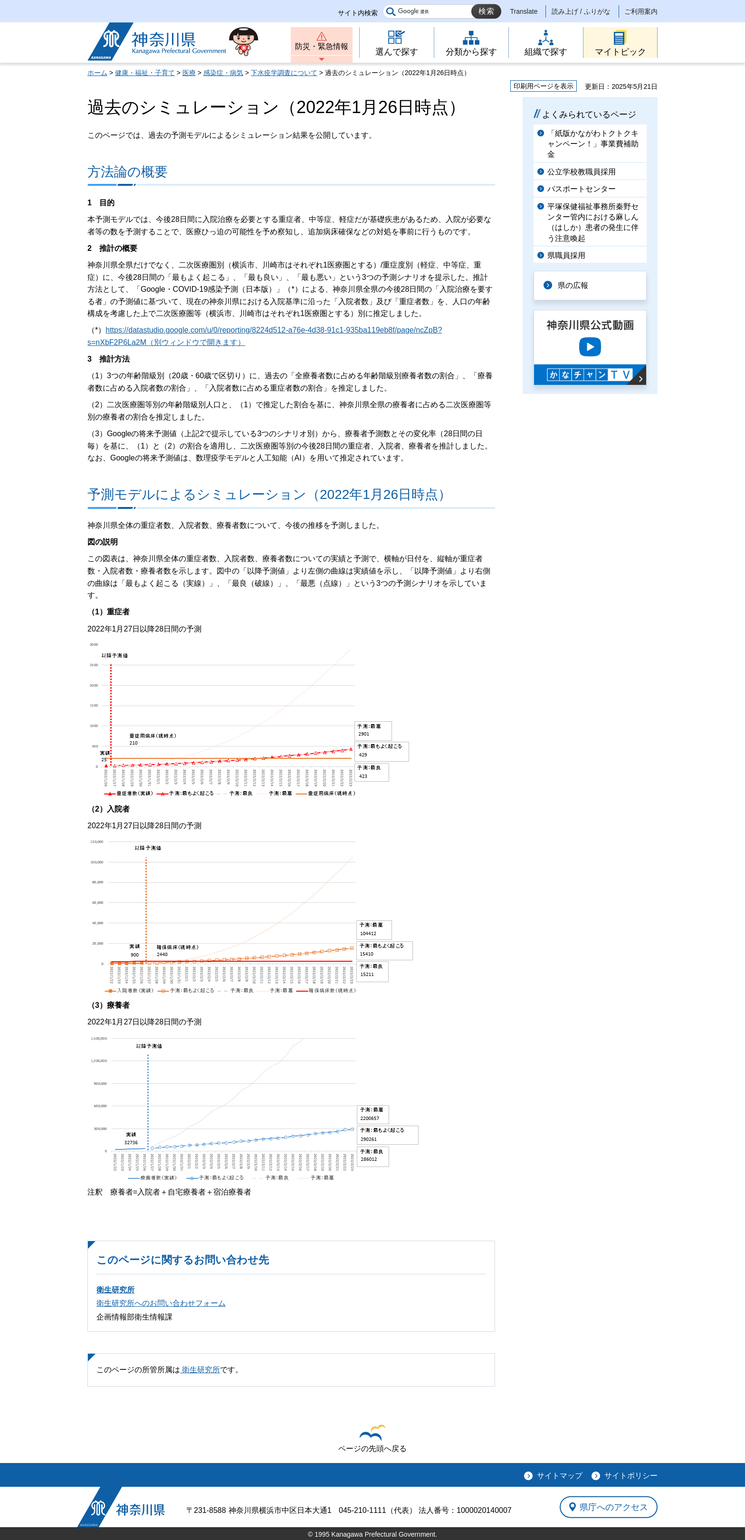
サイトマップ (560, 1476)
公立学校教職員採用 (581, 172)
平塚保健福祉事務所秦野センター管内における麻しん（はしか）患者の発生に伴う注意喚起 (593, 222)
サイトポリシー (631, 1476)
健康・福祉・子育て (145, 73)
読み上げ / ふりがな (581, 11)
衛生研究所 (115, 1290)
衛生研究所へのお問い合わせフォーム (161, 1303)
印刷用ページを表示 (543, 86)
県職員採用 (566, 255)
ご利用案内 (641, 11)
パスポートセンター (581, 189)
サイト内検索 (358, 13)
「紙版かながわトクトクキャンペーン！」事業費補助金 (593, 144)
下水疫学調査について (284, 73)
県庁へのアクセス (614, 1506)
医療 (189, 73)
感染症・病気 (223, 73)
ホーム (97, 73)
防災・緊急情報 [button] (321, 46)
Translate (524, 11)
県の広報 (573, 285)
